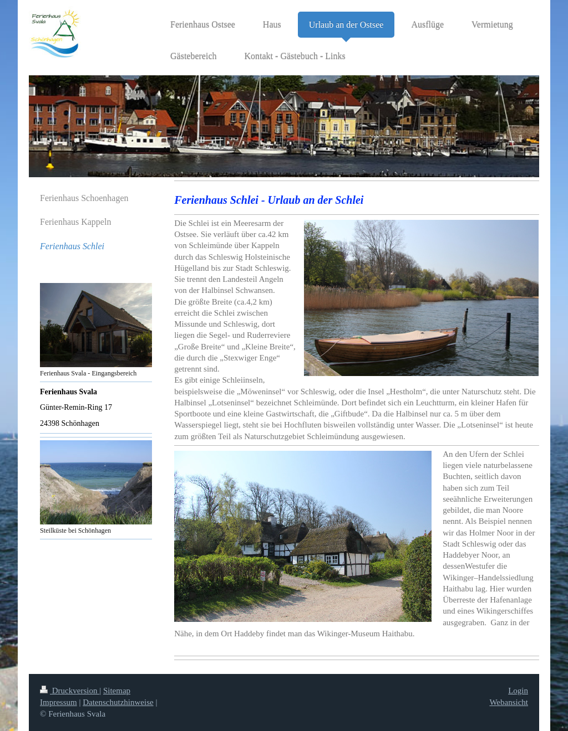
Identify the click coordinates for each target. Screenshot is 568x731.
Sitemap (116, 690)
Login (518, 690)
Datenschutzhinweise (118, 702)
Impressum (58, 702)
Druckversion (69, 690)
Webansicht (508, 702)
